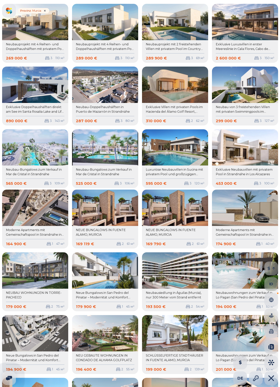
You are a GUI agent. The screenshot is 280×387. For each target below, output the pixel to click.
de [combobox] (240, 378)
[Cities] (271, 362)
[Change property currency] (240, 362)
